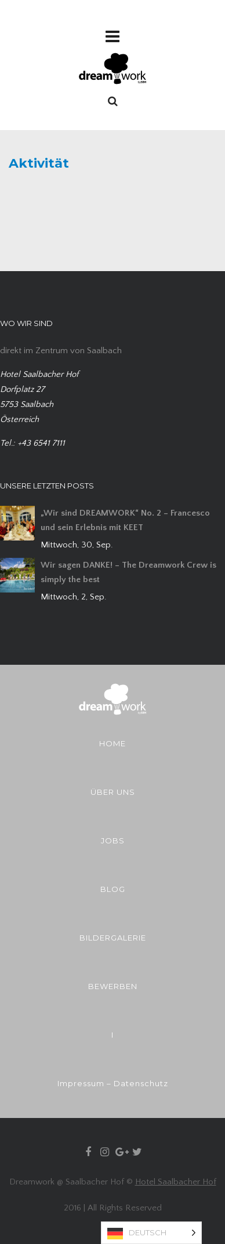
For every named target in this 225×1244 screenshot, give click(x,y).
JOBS (113, 840)
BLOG (112, 889)
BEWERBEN (112, 986)
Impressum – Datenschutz (112, 1083)
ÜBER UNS (112, 792)
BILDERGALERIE (112, 937)
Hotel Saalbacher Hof (175, 1182)
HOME (112, 743)
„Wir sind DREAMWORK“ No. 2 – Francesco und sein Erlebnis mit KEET (125, 520)
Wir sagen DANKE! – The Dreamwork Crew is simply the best (128, 572)
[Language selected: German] (151, 1232)
